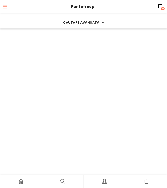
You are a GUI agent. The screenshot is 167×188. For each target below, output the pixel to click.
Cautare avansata (83, 22)
